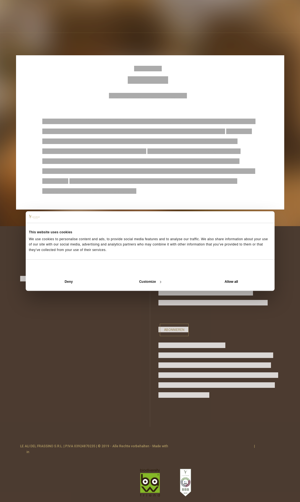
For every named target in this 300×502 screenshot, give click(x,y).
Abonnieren (174, 330)
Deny (69, 282)
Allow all (231, 282)
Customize (150, 282)
